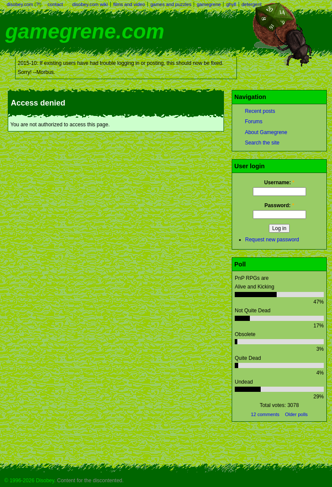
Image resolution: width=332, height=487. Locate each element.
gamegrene (209, 4)
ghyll (231, 4)
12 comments (265, 414)
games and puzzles (171, 4)
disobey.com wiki (90, 4)
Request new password (272, 240)
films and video (129, 4)
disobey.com (20, 4)
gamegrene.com (84, 31)
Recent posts (260, 111)
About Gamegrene (266, 132)
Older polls (296, 414)
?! (38, 4)
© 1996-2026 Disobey (29, 480)
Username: (279, 182)
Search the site (262, 143)
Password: (279, 205)
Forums (253, 122)
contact (55, 4)
